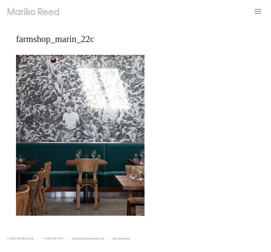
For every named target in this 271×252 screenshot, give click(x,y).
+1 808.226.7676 (52, 238)
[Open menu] (257, 11)
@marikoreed (121, 238)
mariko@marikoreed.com (88, 238)
